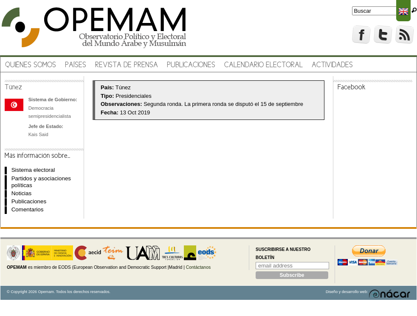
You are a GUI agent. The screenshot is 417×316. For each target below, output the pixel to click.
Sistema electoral (33, 170)
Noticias (21, 193)
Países (75, 65)
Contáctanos (198, 267)
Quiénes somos (30, 65)
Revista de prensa (126, 65)
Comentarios (27, 209)
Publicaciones (191, 65)
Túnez (13, 88)
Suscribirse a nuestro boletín (283, 253)
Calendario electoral (263, 65)
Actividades (332, 65)
